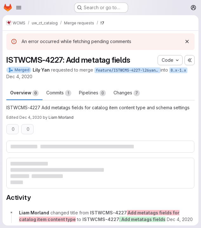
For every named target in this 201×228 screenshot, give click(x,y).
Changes (126, 93)
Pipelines (92, 93)
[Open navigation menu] (19, 8)
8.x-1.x (178, 70)
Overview (24, 93)
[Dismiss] (187, 41)
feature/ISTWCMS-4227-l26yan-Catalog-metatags (128, 70)
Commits (58, 93)
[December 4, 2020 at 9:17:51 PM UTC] (180, 219)
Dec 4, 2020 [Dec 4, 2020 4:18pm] (30, 117)
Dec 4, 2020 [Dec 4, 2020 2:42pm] (19, 76)
